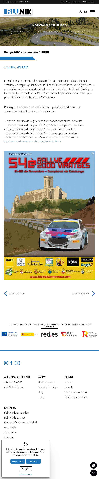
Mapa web (10, 427)
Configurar (25, 468)
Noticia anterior (14, 293)
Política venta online (76, 397)
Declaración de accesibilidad (20, 422)
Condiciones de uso (75, 392)
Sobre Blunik (65, 2)
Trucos (41, 397)
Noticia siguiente (83, 293)
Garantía (69, 387)
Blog (40, 392)
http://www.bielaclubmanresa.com (20, 141)
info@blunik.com (11, 2)
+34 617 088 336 (24, 2)
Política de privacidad (16, 412)
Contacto (76, 2)
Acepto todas (17, 461)
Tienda (68, 382)
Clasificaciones (46, 382)
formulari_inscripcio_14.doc (48, 141)
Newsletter (88, 2)
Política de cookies (14, 417)
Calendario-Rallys (48, 387)
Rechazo (33, 461)
